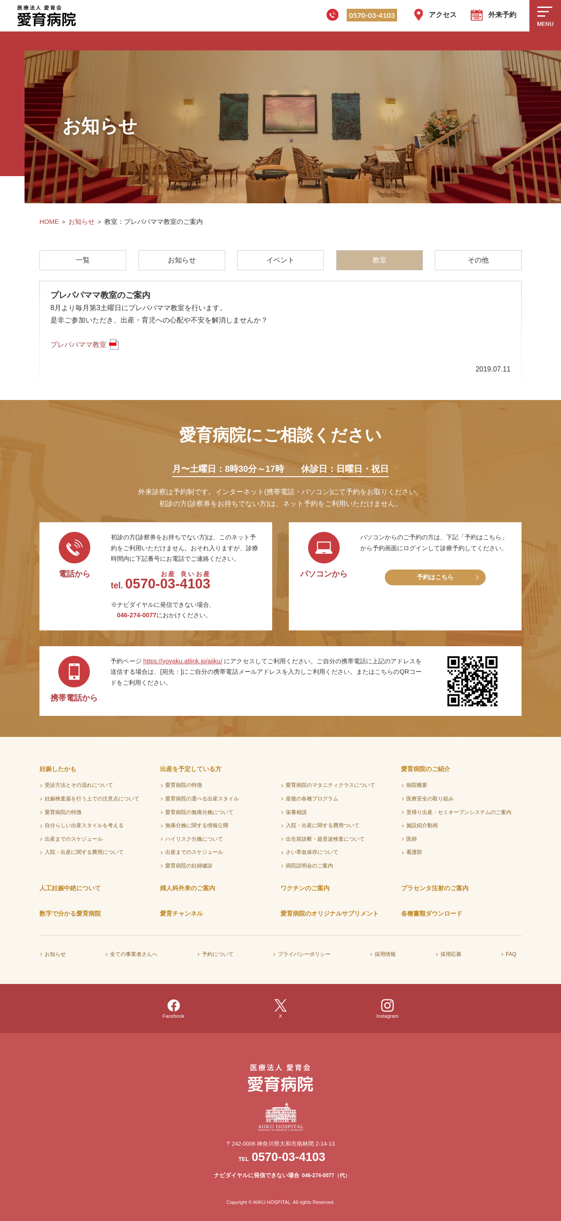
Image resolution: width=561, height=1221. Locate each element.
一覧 (83, 260)
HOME (49, 221)
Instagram (387, 1009)
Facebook (174, 1009)
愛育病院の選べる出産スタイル (202, 799)
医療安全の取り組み (430, 799)
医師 (411, 839)
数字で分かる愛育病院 (70, 913)
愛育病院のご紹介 (425, 768)
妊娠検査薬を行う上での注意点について (92, 799)
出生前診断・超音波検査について (325, 839)
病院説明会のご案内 (309, 866)
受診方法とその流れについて (79, 785)
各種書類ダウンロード (431, 913)
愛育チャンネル (181, 913)
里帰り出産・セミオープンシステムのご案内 (458, 812)
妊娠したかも (57, 768)
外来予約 (502, 14)
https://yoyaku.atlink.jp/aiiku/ (182, 661)
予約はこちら (435, 576)
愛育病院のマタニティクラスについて (330, 785)
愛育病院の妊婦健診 (189, 866)
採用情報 (385, 954)
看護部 (414, 852)
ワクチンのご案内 (305, 888)
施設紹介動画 (422, 825)
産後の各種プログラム (312, 799)
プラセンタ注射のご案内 (435, 888)
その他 (478, 260)
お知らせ (81, 221)
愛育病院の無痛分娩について (199, 812)
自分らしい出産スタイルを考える (84, 825)
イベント (280, 260)
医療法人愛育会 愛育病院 (48, 15)
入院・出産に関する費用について (84, 852)
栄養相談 (296, 812)
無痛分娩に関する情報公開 (196, 825)
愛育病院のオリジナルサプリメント (329, 913)
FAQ (511, 954)
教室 (380, 260)
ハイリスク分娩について (194, 839)
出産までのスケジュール (74, 839)
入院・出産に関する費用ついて (322, 825)
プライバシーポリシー (304, 954)
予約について (218, 954)
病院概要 (416, 785)
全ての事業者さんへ (133, 954)
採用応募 (451, 954)
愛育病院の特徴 (63, 812)
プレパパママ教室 (78, 344)
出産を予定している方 (190, 768)
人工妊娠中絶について (70, 888)
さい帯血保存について (312, 852)
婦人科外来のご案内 (187, 888)
